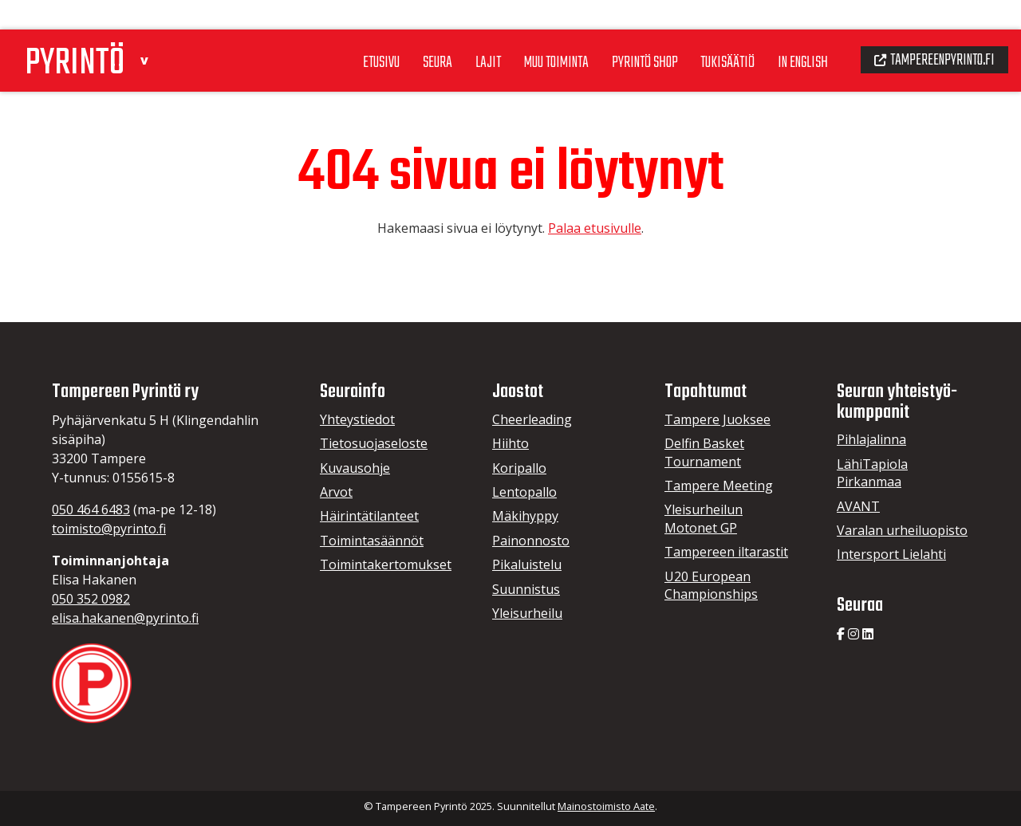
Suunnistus (526, 589)
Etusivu (342, 31)
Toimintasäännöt (372, 540)
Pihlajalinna (871, 439)
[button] (157, 27)
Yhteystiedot (357, 419)
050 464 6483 (91, 509)
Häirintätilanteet (369, 516)
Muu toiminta (526, 31)
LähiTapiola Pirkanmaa (872, 472)
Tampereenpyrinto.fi (929, 28)
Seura (402, 31)
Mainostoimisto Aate (606, 806)
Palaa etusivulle (594, 228)
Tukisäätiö (709, 31)
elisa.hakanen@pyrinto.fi (125, 618)
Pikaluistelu (527, 564)
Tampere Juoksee (717, 419)
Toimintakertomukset (385, 564)
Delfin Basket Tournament (704, 452)
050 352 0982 (91, 599)
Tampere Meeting (718, 485)
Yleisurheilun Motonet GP (703, 518)
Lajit (453, 31)
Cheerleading (532, 419)
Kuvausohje (355, 468)
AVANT (858, 506)
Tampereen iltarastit (726, 551)
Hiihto (510, 443)
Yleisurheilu (527, 613)
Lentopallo (524, 492)
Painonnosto (531, 540)
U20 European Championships (711, 585)
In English (788, 31)
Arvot (336, 492)
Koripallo (519, 468)
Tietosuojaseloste (374, 443)
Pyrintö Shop (621, 31)
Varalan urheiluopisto (902, 530)
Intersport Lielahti (891, 554)
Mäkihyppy (525, 516)
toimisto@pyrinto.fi (109, 528)
